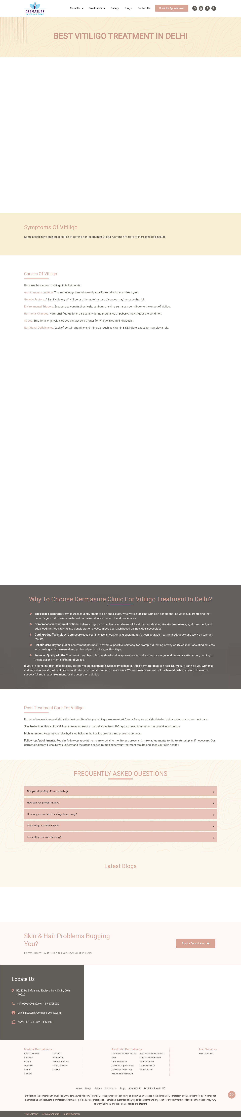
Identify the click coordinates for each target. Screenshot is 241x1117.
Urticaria (57, 1053)
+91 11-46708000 (48, 1003)
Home (79, 1088)
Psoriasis (28, 1065)
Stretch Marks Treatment (152, 1053)
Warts (27, 1069)
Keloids (27, 1073)
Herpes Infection (61, 1061)
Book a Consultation (195, 943)
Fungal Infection (60, 1065)
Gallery (115, 8)
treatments (95, 8)
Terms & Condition (50, 1114)
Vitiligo (27, 1061)
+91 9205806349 (27, 1003)
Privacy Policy (31, 1114)
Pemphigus (58, 1057)
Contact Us (144, 8)
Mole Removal (147, 1061)
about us (75, 8)
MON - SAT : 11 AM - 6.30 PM (35, 1021)
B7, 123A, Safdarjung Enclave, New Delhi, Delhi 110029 (43, 992)
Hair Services (208, 1049)
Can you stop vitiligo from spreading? (47, 791)
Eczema (56, 1069)
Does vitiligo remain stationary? (44, 837)
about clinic (134, 1088)
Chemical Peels (147, 1065)
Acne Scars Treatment (122, 1073)
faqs (122, 1088)
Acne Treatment (31, 1053)
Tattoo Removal (119, 1061)
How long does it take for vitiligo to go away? (52, 814)
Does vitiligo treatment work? (43, 825)
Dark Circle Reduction (150, 1057)
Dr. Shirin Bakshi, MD (155, 1088)
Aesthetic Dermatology (127, 1049)
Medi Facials (146, 1069)
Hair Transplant (206, 1053)
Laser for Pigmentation (123, 1065)
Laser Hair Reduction (122, 1069)
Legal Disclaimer (71, 1114)
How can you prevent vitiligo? (43, 802)
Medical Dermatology (38, 1049)
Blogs (128, 8)
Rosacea (28, 1057)
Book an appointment (171, 8)
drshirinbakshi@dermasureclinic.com (39, 1012)
